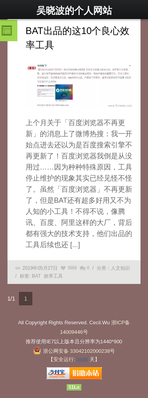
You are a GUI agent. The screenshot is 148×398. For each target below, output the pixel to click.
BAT (36, 276)
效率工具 (53, 276)
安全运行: (64, 359)
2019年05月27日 (40, 268)
